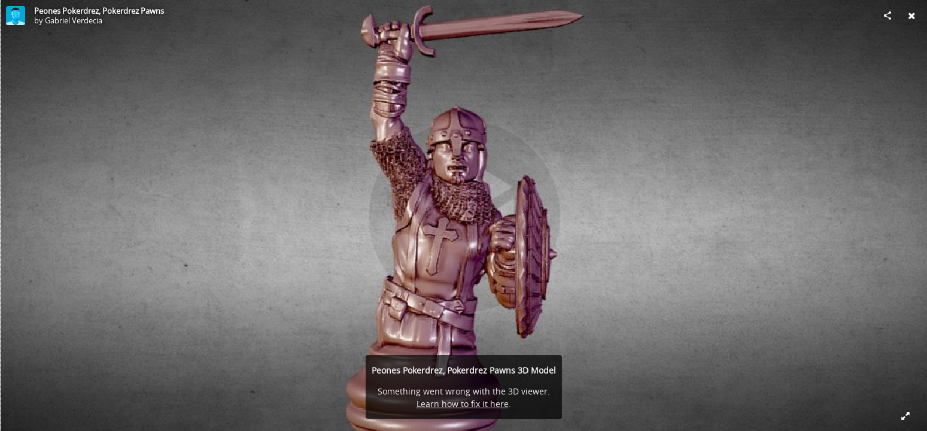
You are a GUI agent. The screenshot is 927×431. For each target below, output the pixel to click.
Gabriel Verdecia (73, 20)
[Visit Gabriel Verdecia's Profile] (15, 15)
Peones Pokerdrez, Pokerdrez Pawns (99, 10)
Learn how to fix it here (463, 403)
